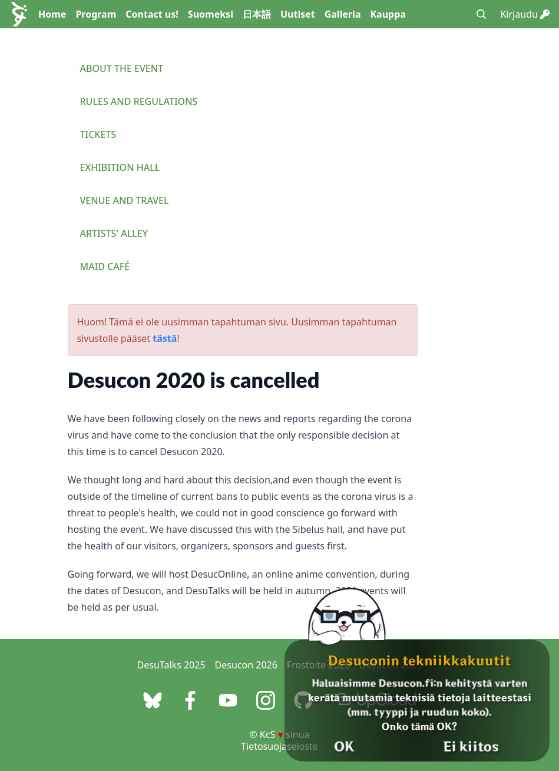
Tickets (98, 134)
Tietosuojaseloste (279, 746)
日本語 (257, 14)
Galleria (343, 14)
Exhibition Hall (120, 167)
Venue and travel (124, 200)
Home (52, 14)
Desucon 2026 (246, 664)
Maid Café (105, 266)
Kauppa (387, 14)
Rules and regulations (139, 101)
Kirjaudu (525, 14)
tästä (165, 338)
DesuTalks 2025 (171, 664)
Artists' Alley (114, 233)
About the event (122, 68)
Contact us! (151, 14)
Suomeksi (210, 14)
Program (95, 14)
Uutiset (297, 14)
